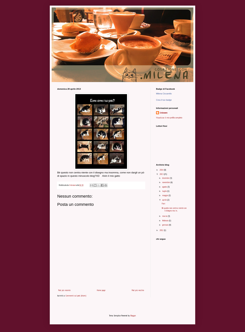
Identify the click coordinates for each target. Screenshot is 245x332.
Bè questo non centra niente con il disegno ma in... (174, 209)
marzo (165, 216)
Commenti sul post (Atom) (76, 295)
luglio (164, 191)
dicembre (166, 178)
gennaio (165, 224)
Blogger (133, 315)
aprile (164, 199)
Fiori (163, 203)
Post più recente (64, 290)
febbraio (165, 220)
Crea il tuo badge (164, 100)
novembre (166, 182)
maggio (165, 195)
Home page (101, 290)
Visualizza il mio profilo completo (169, 117)
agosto (164, 186)
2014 (162, 169)
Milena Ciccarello (164, 93)
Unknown (163, 112)
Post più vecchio (138, 290)
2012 (162, 230)
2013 (162, 174)
